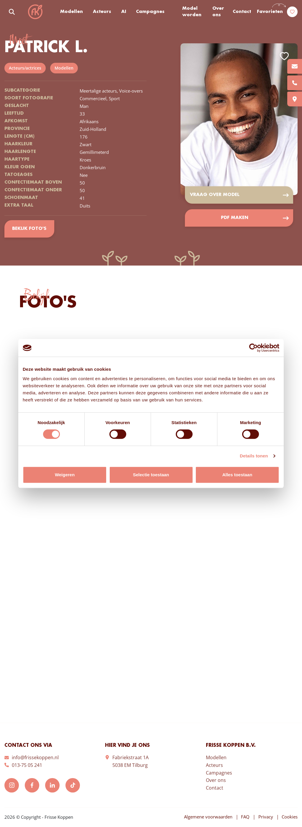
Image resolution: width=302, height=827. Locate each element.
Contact (242, 11)
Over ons (218, 12)
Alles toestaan (237, 474)
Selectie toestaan (151, 474)
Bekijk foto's (29, 229)
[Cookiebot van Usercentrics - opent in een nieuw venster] (253, 347)
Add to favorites (284, 56)
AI (123, 11)
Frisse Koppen (35, 11)
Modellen (71, 11)
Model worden (192, 12)
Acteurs (102, 11)
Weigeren (65, 474)
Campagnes (150, 11)
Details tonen (254, 455)
